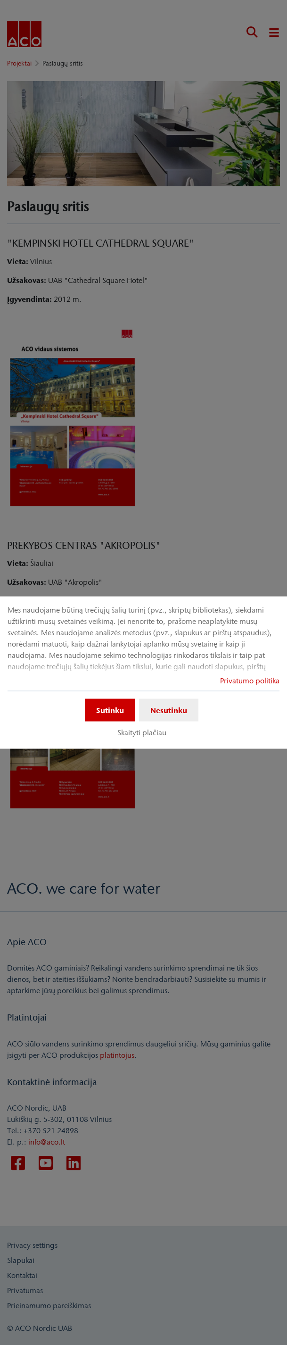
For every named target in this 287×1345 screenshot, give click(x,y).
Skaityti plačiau (141, 732)
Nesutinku (168, 710)
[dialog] (143, 673)
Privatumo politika (249, 680)
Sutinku (110, 710)
